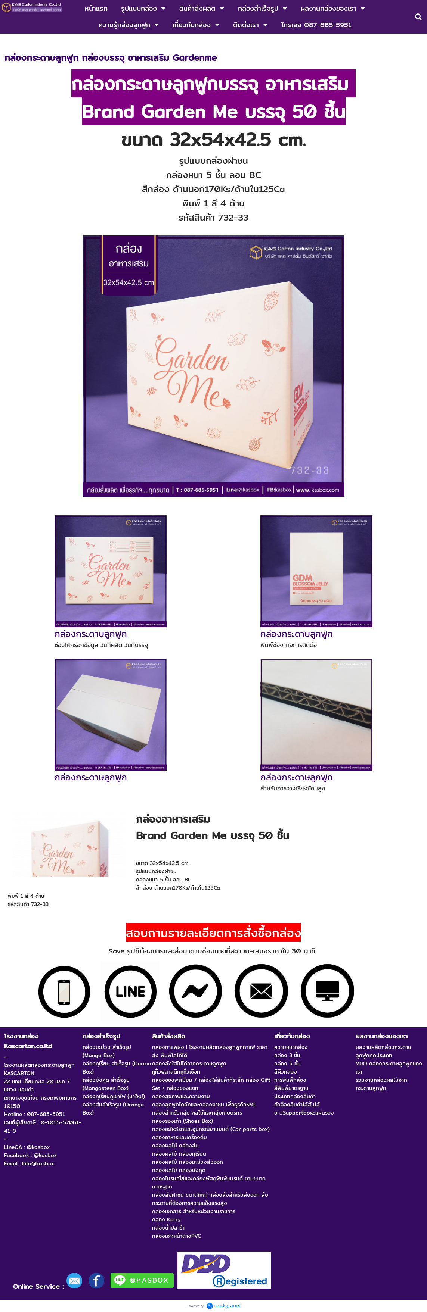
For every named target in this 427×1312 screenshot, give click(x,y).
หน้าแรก (13, 41)
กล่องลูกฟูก (42, 41)
